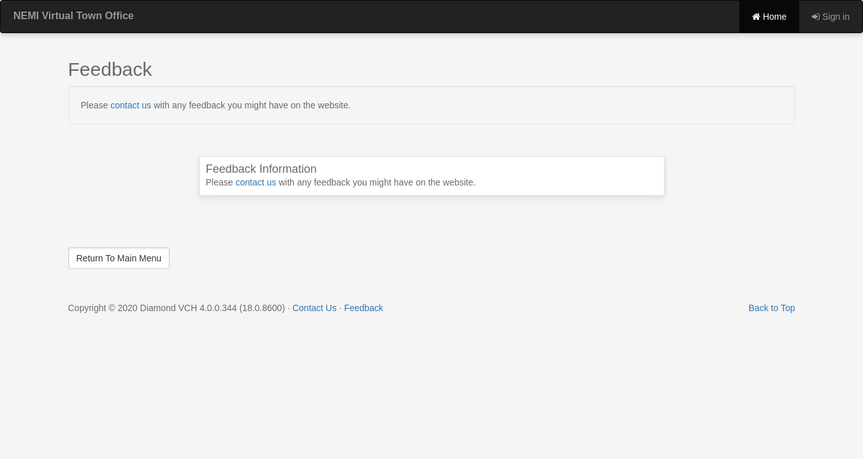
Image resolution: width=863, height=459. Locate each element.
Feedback (363, 308)
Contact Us (314, 308)
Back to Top (772, 308)
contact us (130, 105)
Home (769, 16)
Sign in (831, 16)
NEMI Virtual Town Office (73, 15)
